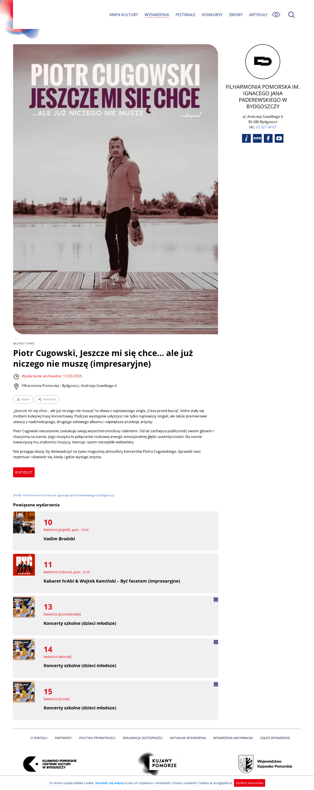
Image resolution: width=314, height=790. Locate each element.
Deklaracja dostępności (143, 738)
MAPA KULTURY (123, 14)
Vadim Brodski (59, 539)
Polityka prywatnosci (98, 738)
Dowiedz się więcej (111, 783)
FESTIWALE (185, 14)
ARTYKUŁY (258, 14)
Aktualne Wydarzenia (187, 738)
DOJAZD (23, 399)
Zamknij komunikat (247, 783)
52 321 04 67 (266, 127)
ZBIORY (235, 14)
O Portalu (40, 738)
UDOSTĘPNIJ (46, 399)
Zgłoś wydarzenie (273, 738)
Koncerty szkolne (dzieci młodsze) (80, 623)
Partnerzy (64, 738)
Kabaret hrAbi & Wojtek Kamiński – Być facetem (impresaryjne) (112, 581)
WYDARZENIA (156, 14)
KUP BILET (24, 472)
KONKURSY (212, 14)
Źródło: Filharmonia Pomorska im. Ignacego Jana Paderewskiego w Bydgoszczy (64, 495)
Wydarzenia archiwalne (231, 738)
